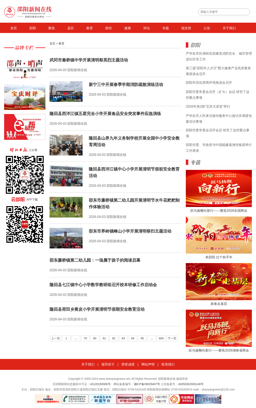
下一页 (172, 338)
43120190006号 (100, 384)
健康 (127, 28)
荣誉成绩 (128, 364)
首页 (13, 28)
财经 (108, 28)
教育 (89, 28)
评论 (146, 28)
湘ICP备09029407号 (147, 384)
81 (104, 338)
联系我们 (168, 364)
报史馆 (186, 28)
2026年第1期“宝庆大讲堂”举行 (208, 106)
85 (142, 338)
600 (161, 338)
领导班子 (108, 364)
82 (113, 338)
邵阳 (32, 28)
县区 (70, 28)
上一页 (55, 338)
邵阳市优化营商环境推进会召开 (209, 82)
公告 (207, 28)
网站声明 (148, 364)
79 (85, 338)
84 (132, 338)
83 (123, 338)
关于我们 (229, 28)
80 (94, 338)
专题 (165, 28)
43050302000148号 (191, 384)
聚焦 (51, 28)
